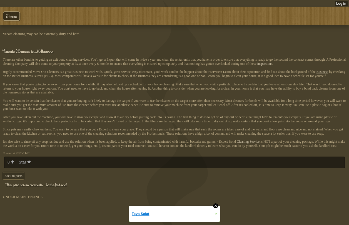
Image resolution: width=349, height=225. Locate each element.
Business (322, 72)
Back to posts (13, 176)
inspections (264, 64)
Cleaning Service (248, 142)
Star (25, 162)
